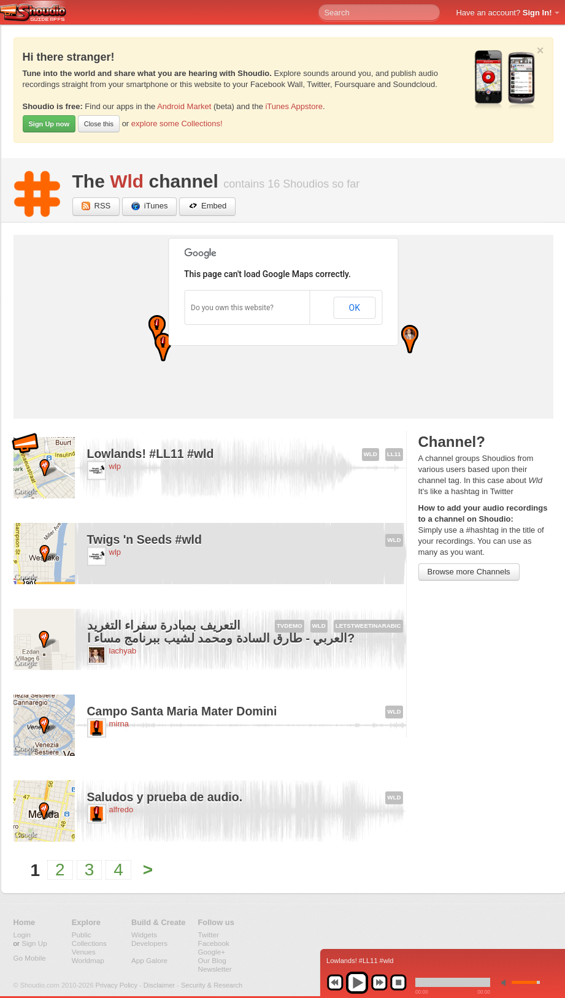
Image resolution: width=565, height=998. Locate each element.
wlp (115, 466)
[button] (157, 329)
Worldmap (88, 960)
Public (81, 935)
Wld (127, 181)
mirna (119, 723)
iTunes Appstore (293, 106)
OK (354, 308)
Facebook (213, 943)
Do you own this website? (232, 307)
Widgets (144, 935)
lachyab (123, 650)
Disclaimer (159, 985)
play (357, 982)
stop (398, 982)
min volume (506, 982)
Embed (207, 206)
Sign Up (34, 943)
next (379, 982)
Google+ (212, 952)
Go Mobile (29, 958)
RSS (96, 206)
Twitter (208, 935)
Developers (149, 943)
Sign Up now (49, 124)
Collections (89, 943)
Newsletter (215, 969)
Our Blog (212, 960)
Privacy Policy (116, 985)
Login (22, 935)
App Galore (149, 960)
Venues (84, 952)
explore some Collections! (177, 123)
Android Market (184, 106)
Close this (98, 124)
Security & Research (211, 985)
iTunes (149, 206)
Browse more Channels (469, 571)
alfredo (121, 809)
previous (335, 982)
